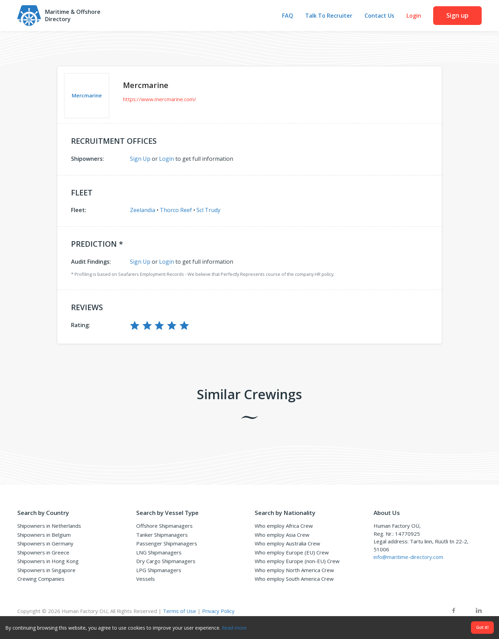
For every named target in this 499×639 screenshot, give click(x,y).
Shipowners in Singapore (46, 570)
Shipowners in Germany (45, 543)
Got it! (482, 627)
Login (413, 15)
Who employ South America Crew (294, 578)
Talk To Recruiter (328, 15)
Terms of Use (179, 610)
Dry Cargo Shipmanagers (165, 561)
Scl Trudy (208, 210)
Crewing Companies (40, 578)
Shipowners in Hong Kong (48, 561)
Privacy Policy (218, 610)
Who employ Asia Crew (282, 534)
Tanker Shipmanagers (162, 534)
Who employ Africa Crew (284, 525)
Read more (234, 627)
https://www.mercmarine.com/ (159, 99)
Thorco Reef (176, 210)
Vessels (145, 578)
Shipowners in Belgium (44, 534)
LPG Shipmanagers (158, 570)
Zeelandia (142, 210)
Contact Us (379, 15)
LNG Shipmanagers (159, 552)
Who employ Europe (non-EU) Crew (297, 561)
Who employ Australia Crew (287, 543)
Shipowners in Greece (43, 552)
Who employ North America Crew (294, 570)
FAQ (287, 15)
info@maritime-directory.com (408, 556)
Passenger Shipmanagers (166, 543)
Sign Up (140, 159)
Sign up (457, 15)
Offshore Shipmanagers (164, 525)
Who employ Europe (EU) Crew (292, 552)
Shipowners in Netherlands (49, 525)
